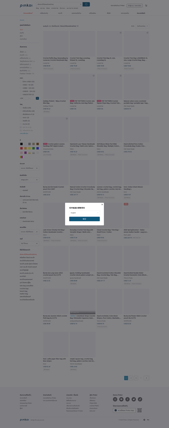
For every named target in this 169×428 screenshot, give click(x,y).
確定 (84, 219)
